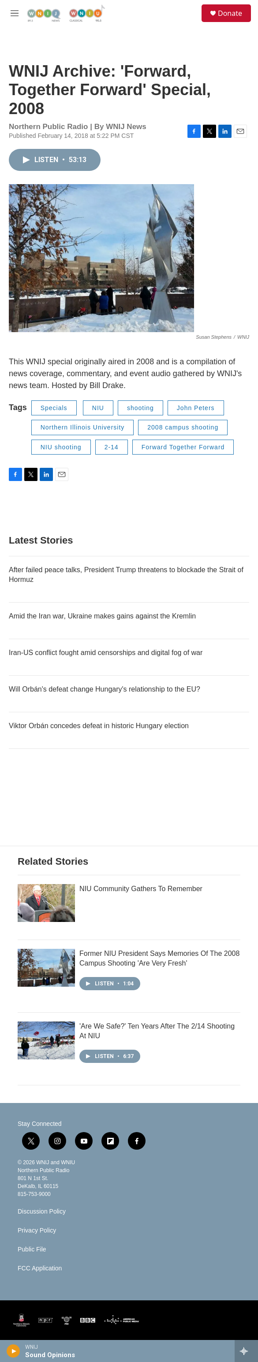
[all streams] (246, 1351)
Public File (32, 1249)
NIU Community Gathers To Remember (140, 888)
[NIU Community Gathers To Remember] (46, 903)
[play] (13, 1351)
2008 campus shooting (182, 427)
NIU (98, 407)
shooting (140, 407)
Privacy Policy (37, 1230)
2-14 (112, 447)
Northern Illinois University (83, 427)
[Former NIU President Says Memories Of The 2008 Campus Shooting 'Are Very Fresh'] (46, 968)
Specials (54, 407)
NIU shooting (61, 447)
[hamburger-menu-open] (14, 13)
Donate (230, 13)
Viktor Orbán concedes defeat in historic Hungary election (99, 725)
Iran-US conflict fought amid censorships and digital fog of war (105, 652)
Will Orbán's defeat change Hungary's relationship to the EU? (104, 689)
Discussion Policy (42, 1211)
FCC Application (40, 1268)
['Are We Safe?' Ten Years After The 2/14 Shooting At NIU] (46, 1040)
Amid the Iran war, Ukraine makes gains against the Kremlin (102, 616)
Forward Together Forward (183, 447)
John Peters (196, 407)
